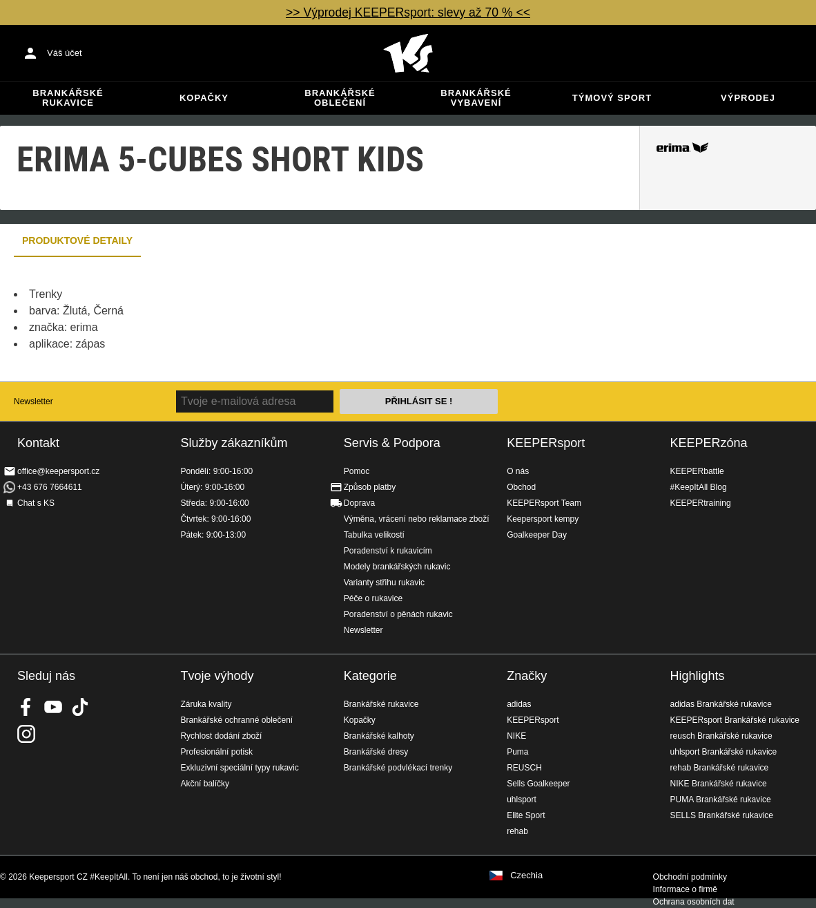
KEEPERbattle (697, 471)
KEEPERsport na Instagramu (26, 734)
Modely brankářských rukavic (397, 566)
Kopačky (204, 98)
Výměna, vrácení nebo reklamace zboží (416, 519)
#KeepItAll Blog (698, 487)
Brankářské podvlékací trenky (398, 768)
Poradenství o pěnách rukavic (398, 614)
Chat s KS (36, 503)
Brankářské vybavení (475, 98)
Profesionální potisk (216, 752)
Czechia (526, 875)
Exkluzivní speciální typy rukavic (239, 768)
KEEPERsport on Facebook (26, 707)
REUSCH (524, 768)
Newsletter (33, 401)
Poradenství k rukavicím (388, 551)
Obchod (521, 487)
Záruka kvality (205, 704)
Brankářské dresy (376, 752)
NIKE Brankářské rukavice (718, 783)
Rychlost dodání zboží (221, 736)
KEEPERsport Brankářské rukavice (734, 720)
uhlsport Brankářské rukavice (723, 752)
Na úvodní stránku (408, 53)
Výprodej (748, 98)
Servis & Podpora (392, 443)
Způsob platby (370, 487)
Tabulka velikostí (374, 535)
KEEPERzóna (709, 443)
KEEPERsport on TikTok (80, 707)
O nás (518, 471)
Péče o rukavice (373, 598)
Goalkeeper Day (537, 535)
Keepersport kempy (543, 519)
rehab (517, 831)
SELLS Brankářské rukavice (721, 815)
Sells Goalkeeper (538, 783)
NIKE (516, 736)
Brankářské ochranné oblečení (236, 720)
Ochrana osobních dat (694, 902)
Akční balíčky (204, 783)
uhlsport (521, 799)
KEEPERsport (546, 443)
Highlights (697, 676)
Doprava (359, 503)
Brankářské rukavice (67, 98)
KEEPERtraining (700, 503)
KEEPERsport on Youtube (53, 707)
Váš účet (64, 53)
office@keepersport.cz (58, 471)
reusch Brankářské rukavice (721, 736)
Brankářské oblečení (339, 98)
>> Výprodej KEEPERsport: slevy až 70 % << (408, 12)
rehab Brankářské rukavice (719, 768)
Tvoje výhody (216, 676)
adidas (519, 704)
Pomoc (356, 471)
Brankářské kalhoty (379, 736)
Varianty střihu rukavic (384, 582)
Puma (517, 752)
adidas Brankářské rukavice (721, 704)
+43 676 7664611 (49, 487)
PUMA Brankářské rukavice (720, 799)
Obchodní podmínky (690, 877)
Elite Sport (526, 815)
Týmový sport (612, 98)
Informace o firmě (685, 889)
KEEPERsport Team (544, 503)
